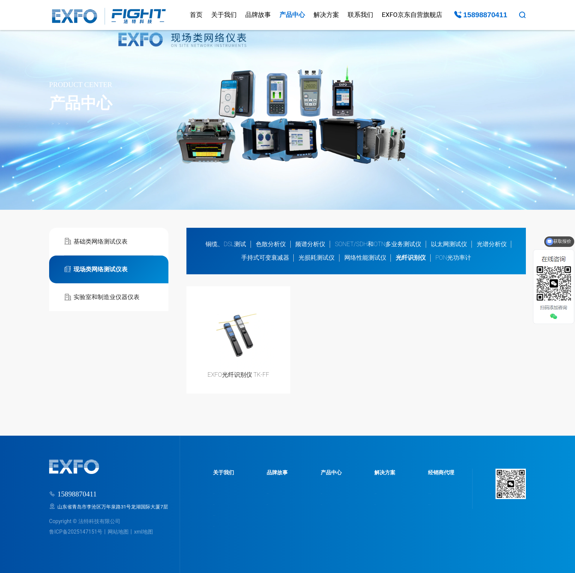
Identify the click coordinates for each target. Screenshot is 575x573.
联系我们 (360, 14)
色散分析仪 (271, 244)
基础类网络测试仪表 (96, 241)
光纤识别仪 (155, 123)
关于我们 (224, 14)
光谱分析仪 (492, 244)
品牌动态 (275, 503)
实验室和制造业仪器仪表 (102, 297)
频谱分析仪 (310, 244)
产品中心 (292, 14)
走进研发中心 (227, 514)
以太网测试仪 (449, 244)
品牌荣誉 (223, 503)
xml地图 (143, 532)
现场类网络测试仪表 (116, 123)
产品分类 (328, 503)
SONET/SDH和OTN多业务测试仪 (378, 244)
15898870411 (480, 15)
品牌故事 (258, 14)
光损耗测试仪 (317, 257)
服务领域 (328, 492)
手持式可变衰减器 (265, 257)
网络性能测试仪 (365, 257)
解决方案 (326, 14)
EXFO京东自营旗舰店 (412, 14)
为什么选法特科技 (434, 492)
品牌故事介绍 (280, 492)
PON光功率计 (453, 257)
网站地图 (118, 532)
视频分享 (372, 503)
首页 (196, 14)
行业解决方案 (377, 492)
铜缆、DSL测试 (226, 244)
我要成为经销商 (432, 503)
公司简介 (223, 492)
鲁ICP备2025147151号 (75, 532)
